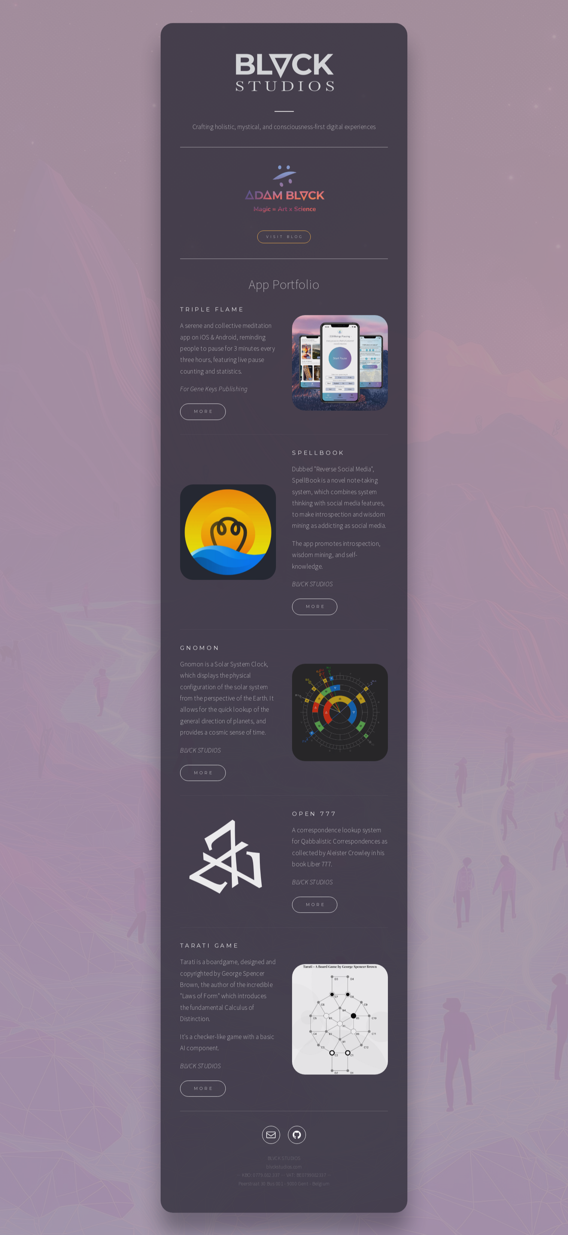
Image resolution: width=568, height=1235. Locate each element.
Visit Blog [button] (285, 238)
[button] (271, 1137)
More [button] (204, 413)
